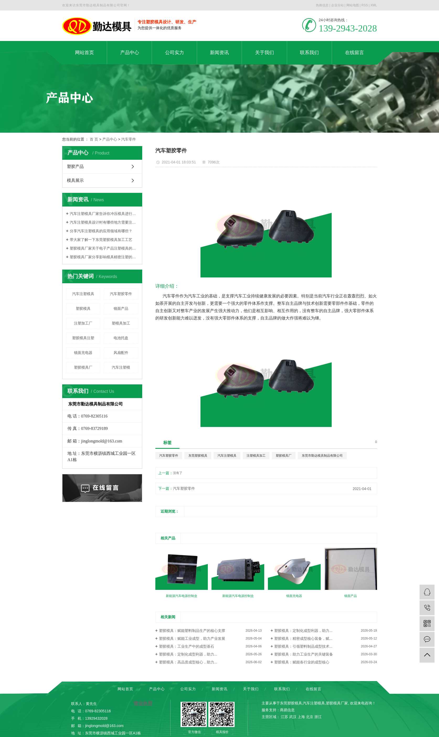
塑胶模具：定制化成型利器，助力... (303, 630)
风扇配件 (121, 353)
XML (374, 5)
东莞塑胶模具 (197, 455)
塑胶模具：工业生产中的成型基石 (186, 646)
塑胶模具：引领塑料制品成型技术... (303, 646)
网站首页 (125, 689)
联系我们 (282, 689)
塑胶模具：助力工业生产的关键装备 (303, 654)
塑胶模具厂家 (337, 703)
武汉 (293, 717)
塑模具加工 (121, 323)
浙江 (318, 717)
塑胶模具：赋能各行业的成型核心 (301, 662)
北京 (309, 717)
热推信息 (322, 5)
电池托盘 (121, 338)
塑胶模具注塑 (83, 338)
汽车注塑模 (121, 367)
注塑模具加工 (256, 455)
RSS (364, 5)
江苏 (284, 717)
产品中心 (109, 139)
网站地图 (352, 5)
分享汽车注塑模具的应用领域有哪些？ (101, 231)
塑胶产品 (75, 166)
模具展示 (75, 180)
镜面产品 (121, 308)
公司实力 (188, 689)
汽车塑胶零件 (121, 294)
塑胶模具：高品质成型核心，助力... (188, 662)
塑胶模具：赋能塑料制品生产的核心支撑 (192, 630)
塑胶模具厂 (83, 367)
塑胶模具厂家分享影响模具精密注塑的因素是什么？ (104, 257)
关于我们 (251, 689)
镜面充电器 (83, 353)
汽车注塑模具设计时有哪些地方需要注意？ (104, 222)
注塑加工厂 (83, 323)
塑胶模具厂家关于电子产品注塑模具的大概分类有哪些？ (104, 248)
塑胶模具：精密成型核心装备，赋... (303, 638)
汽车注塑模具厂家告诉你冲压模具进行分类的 (104, 214)
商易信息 (287, 710)
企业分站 (337, 5)
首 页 (94, 139)
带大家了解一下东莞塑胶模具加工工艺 (101, 240)
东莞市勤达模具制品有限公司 (322, 455)
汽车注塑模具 (83, 294)
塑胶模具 (83, 308)
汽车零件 (128, 139)
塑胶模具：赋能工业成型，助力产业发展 (192, 638)
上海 (301, 717)
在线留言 (313, 689)
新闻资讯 (220, 689)
